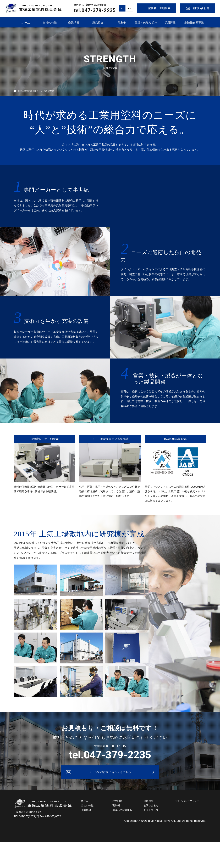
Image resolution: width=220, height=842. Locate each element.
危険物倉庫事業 (194, 22)
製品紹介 (98, 22)
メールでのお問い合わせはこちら (110, 772)
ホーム (25, 22)
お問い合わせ (151, 805)
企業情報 (74, 22)
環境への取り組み (146, 22)
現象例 (122, 22)
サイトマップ (151, 810)
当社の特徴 (50, 22)
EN (129, 8)
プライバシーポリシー (187, 800)
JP (122, 8)
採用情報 (170, 22)
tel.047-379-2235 (95, 10)
